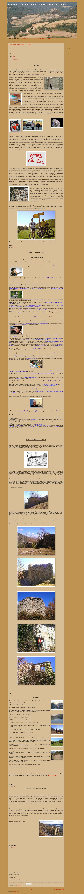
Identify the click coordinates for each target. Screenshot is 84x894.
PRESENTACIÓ (26, 38)
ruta (14, 56)
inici (14, 247)
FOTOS (34, 38)
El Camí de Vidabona (52, 775)
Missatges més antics (59, 889)
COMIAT (49, 38)
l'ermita (14, 55)
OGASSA (19, 885)
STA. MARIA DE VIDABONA (20, 45)
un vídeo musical (16, 59)
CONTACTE (41, 38)
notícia (14, 53)
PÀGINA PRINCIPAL (14, 38)
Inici (31, 889)
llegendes (15, 57)
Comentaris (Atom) (16, 891)
